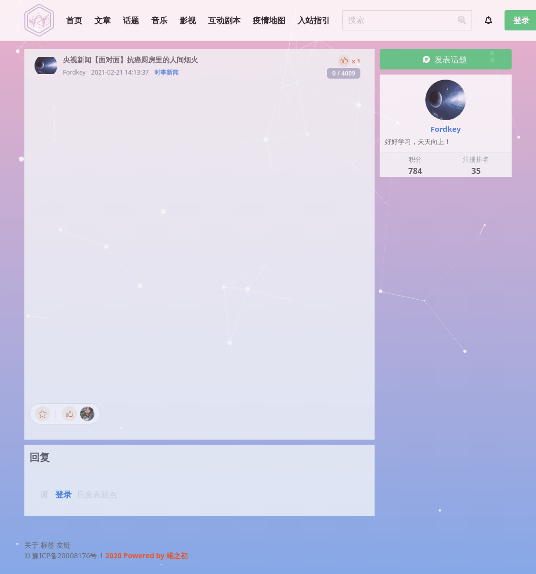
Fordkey (74, 72)
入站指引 (313, 20)
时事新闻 (166, 72)
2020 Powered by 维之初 (147, 555)
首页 (74, 20)
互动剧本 (224, 20)
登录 (63, 494)
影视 (188, 20)
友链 (63, 545)
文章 (102, 20)
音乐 (159, 20)
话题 (131, 20)
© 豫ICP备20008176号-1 (65, 555)
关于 (31, 545)
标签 (48, 545)
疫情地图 (269, 20)
